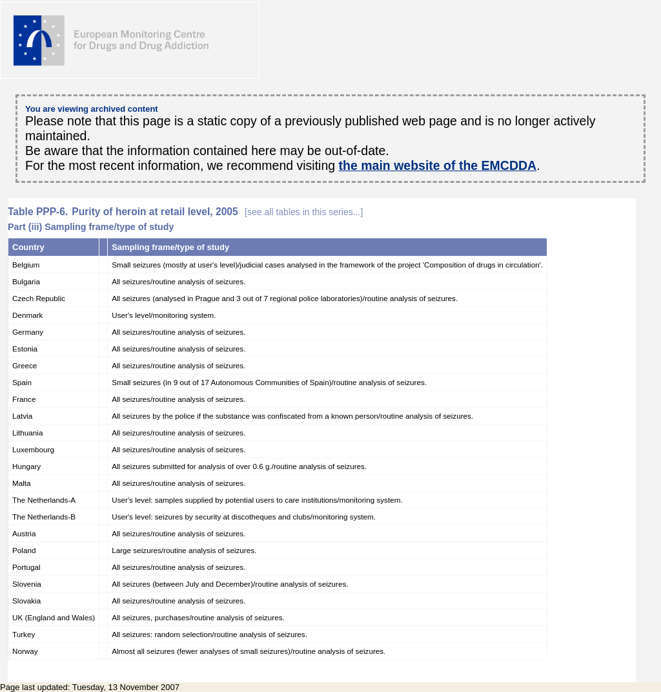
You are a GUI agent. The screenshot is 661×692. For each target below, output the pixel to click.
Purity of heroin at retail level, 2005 (217, 211)
